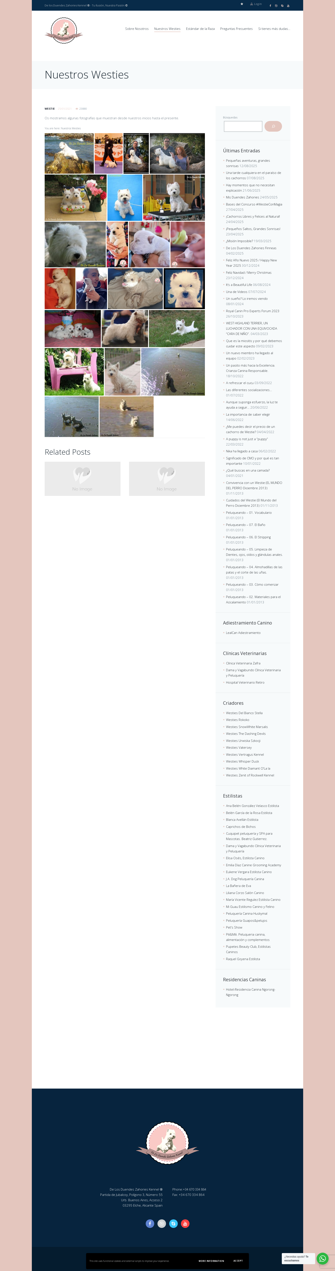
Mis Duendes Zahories (242, 197)
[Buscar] (273, 126)
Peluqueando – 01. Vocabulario (249, 512)
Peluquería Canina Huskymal (246, 913)
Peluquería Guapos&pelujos (246, 920)
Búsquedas (230, 117)
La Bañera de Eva (238, 885)
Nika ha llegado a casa (242, 451)
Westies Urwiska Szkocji (243, 740)
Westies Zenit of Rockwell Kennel (250, 775)
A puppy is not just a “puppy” (247, 439)
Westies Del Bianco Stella (244, 712)
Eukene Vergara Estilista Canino (249, 871)
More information (211, 1260)
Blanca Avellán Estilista (242, 819)
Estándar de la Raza (200, 28)
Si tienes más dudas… (274, 28)
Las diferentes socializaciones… (249, 389)
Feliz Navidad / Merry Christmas (249, 272)
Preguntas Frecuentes (236, 28)
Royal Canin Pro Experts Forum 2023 (252, 311)
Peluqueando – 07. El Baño (245, 524)
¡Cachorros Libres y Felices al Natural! (253, 216)
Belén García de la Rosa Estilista (249, 812)
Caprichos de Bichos (241, 826)
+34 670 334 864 (196, 1189)
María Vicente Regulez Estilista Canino (253, 899)
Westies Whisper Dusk (242, 761)
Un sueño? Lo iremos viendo (247, 298)
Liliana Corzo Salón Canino (245, 892)
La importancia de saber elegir (248, 414)
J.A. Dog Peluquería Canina (245, 878)
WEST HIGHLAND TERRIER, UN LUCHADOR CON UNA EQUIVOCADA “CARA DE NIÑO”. (251, 328)
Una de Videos (236, 291)
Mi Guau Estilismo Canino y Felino (250, 906)
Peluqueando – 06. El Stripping (248, 537)
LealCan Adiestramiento (243, 632)
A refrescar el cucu (240, 382)
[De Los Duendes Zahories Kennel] (167, 1056)
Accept (238, 1260)
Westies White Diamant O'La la (248, 768)
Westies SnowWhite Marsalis (247, 726)
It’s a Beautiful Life (239, 284)
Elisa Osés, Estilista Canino (245, 858)
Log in (256, 5)
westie (50, 108)
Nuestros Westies (167, 28)
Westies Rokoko (237, 719)
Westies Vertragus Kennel (245, 754)
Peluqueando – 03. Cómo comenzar (252, 584)
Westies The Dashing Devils (246, 733)
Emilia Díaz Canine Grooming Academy (253, 865)
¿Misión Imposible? (239, 241)
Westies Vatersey (239, 747)
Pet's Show (234, 927)
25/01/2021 (65, 108)
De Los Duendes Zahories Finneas (251, 248)
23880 (83, 108)
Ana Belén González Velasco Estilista (252, 805)
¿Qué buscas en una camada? (248, 470)
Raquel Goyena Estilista (243, 959)
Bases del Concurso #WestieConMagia (254, 204)
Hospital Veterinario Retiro (245, 682)
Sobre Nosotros (137, 28)
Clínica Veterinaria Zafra (243, 663)
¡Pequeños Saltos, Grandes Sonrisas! (253, 228)
